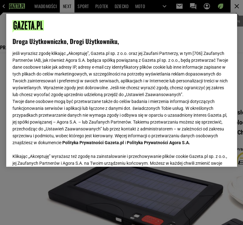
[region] (121, 90)
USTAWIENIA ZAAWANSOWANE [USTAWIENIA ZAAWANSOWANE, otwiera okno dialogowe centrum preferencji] (53, 154)
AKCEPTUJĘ (209, 154)
